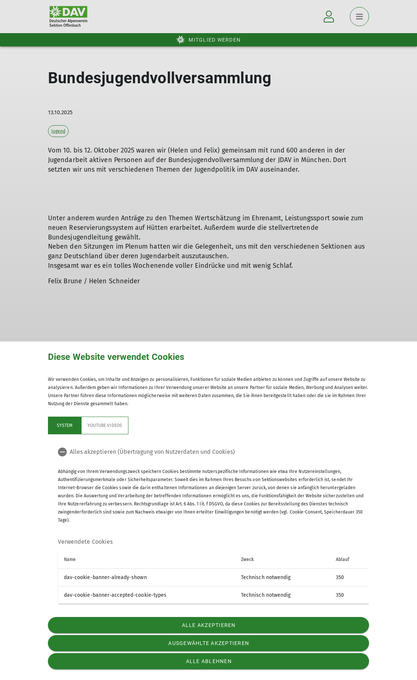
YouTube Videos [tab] (104, 425)
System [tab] (64, 425)
